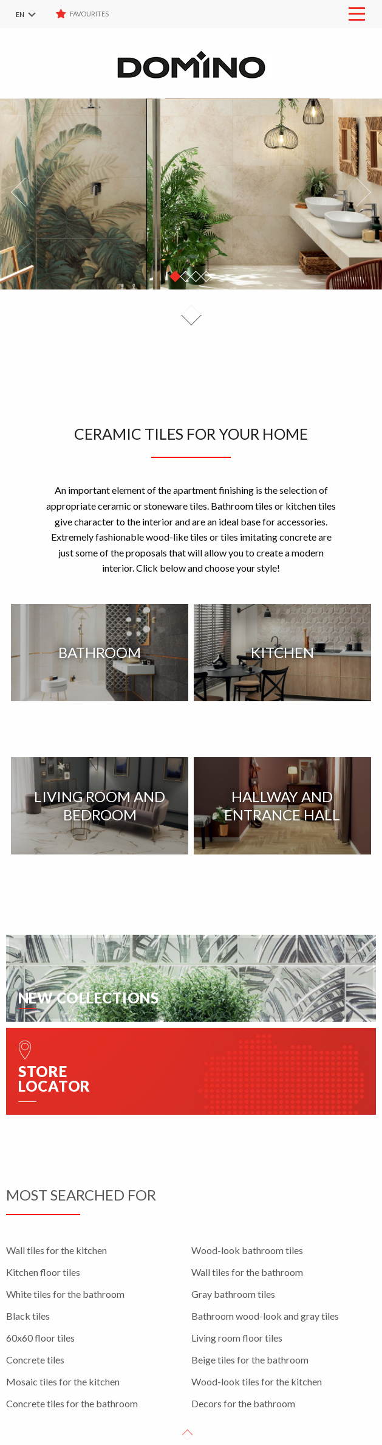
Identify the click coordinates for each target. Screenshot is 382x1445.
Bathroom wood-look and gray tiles (265, 1316)
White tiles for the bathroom (65, 1294)
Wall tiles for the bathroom (247, 1272)
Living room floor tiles (236, 1337)
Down (191, 315)
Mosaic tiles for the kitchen (63, 1381)
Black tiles (28, 1316)
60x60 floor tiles (40, 1337)
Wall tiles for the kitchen (56, 1250)
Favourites (89, 14)
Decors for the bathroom (243, 1403)
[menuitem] (33, 14)
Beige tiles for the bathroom (250, 1359)
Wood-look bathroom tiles (247, 1250)
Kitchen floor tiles (43, 1272)
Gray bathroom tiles (233, 1294)
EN (20, 14)
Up (187, 1435)
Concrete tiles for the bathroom (72, 1403)
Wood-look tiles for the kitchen (256, 1381)
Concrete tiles (35, 1359)
